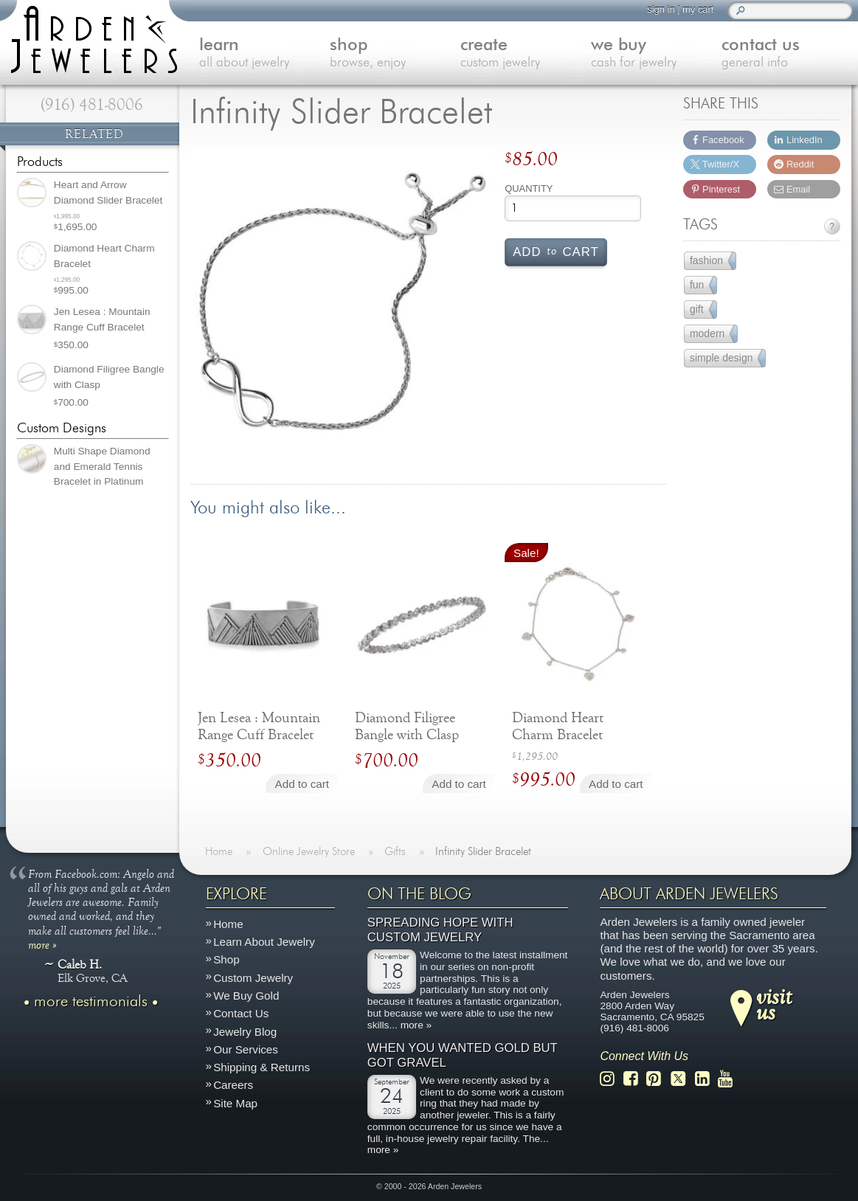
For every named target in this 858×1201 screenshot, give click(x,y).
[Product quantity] (573, 208)
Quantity (529, 188)
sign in (660, 9)
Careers (233, 1085)
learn (264, 54)
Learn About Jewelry (264, 941)
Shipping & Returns (261, 1067)
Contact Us (241, 1013)
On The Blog (419, 894)
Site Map (235, 1103)
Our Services (245, 1049)
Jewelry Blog (245, 1031)
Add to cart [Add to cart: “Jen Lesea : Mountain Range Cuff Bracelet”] (302, 784)
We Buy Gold (246, 995)
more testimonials (91, 1001)
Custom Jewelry (253, 978)
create (525, 54)
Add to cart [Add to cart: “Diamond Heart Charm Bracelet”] (616, 784)
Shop (226, 959)
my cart (697, 9)
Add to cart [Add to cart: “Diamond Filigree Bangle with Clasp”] (458, 784)
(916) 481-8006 (92, 105)
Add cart (555, 251)
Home (228, 924)
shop (395, 54)
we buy (656, 54)
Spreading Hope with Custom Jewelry (440, 930)
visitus (774, 1004)
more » (42, 944)
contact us (787, 54)
